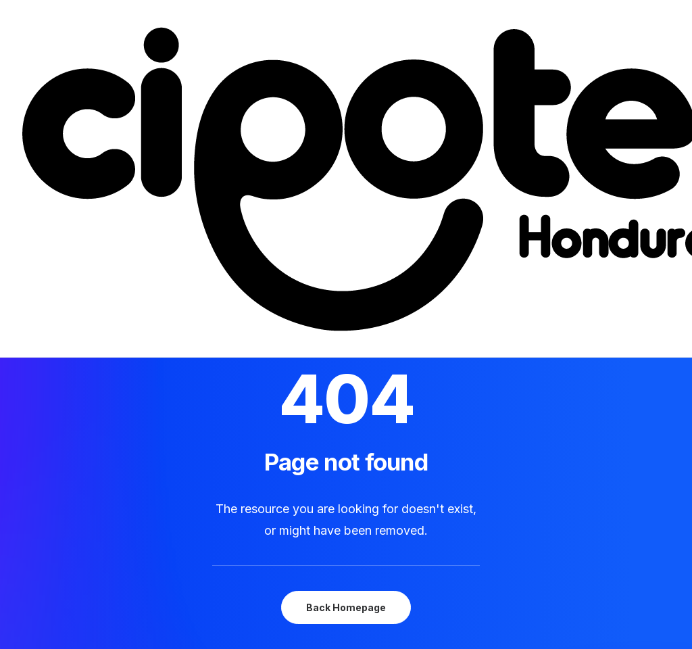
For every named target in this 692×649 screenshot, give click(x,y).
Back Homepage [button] (346, 607)
